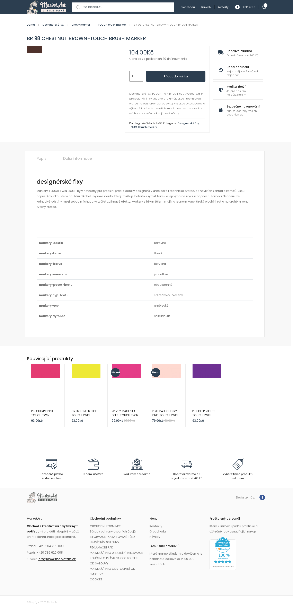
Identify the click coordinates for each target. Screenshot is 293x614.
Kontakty (223, 7)
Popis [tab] (41, 158)
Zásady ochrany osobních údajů (113, 531)
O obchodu (188, 7)
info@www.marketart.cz (57, 559)
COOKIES (96, 579)
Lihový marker (81, 25)
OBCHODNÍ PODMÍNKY (105, 526)
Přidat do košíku (176, 76)
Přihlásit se (245, 7)
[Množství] (136, 76)
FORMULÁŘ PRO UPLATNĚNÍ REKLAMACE (116, 553)
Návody (206, 7)
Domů (31, 25)
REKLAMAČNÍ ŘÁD (101, 547)
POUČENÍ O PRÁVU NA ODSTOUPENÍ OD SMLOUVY (114, 560)
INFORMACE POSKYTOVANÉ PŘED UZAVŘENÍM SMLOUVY (112, 539)
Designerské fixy (53, 25)
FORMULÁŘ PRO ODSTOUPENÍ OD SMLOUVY (112, 571)
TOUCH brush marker (112, 25)
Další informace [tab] (77, 158)
